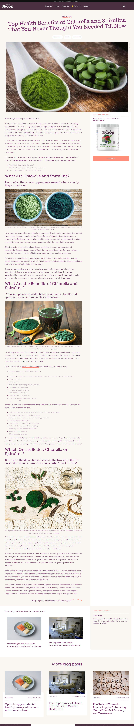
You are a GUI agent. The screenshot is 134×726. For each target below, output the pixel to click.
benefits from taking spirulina (36, 405)
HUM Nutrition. (49, 229)
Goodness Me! (32, 119)
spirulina (20, 269)
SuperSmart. (54, 349)
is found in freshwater (53, 258)
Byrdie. (57, 533)
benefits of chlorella (30, 366)
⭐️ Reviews (76, 6)
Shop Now (49, 6)
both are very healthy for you (52, 557)
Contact (86, 6)
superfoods (10, 250)
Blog (57, 6)
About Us (65, 6)
